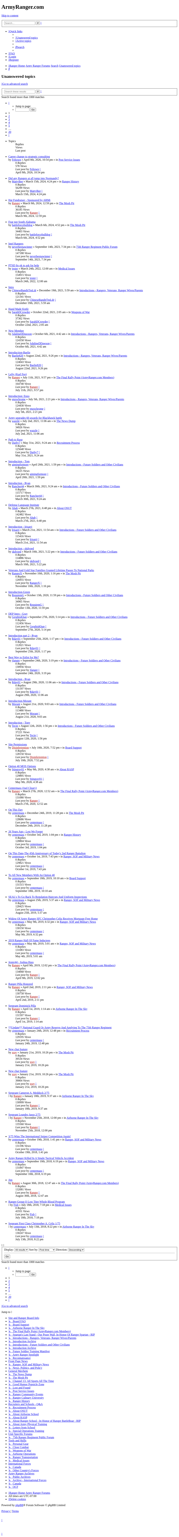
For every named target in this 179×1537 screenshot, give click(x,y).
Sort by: (42, 1249)
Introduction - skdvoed (21, 548)
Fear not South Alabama (21, 221)
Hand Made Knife (18, 308)
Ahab (15, 508)
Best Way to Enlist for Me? (23, 657)
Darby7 (16, 442)
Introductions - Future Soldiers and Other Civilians (94, 464)
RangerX (17, 573)
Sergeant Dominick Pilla (22, 1005)
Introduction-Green (19, 592)
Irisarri (16, 529)
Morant (16, 704)
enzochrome (19, 399)
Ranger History (70, 181)
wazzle (16, 421)
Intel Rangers (15, 243)
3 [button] (9, 119)
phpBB (19, 1505)
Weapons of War (80, 312)
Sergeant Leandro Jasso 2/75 (24, 1114)
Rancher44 (18, 486)
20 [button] (9, 131)
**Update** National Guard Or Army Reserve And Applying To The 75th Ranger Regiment (60, 1027)
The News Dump (66, 421)
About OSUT (64, 508)
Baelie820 (17, 355)
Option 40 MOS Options (22, 766)
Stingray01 (18, 769)
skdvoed (16, 551)
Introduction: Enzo (18, 396)
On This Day (15, 809)
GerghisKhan (19, 616)
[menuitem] (26, 37)
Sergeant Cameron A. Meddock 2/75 (28, 1092)
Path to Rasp (15, 439)
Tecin (15, 725)
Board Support (73, 747)
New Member (16, 330)
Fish (16, 1204)
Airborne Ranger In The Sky (71, 1008)
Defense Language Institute (23, 504)
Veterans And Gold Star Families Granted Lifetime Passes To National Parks (51, 570)
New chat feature (17, 1049)
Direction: (70, 1249)
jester (15, 268)
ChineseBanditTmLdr (24, 290)
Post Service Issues (69, 159)
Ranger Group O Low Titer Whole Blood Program (36, 1201)
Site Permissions (17, 744)
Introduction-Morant (19, 700)
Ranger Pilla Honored (20, 983)
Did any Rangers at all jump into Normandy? (33, 178)
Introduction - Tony (19, 722)
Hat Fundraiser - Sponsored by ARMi (29, 200)
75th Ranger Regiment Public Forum (96, 246)
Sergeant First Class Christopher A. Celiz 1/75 (34, 1223)
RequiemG (18, 595)
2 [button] (9, 116)
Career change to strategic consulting (29, 156)
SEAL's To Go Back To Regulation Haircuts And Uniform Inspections (47, 896)
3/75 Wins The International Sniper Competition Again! (39, 1136)
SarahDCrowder (21, 312)
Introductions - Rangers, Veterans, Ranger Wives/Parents (111, 290)
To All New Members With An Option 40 (31, 875)
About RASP (66, 769)
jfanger (16, 660)
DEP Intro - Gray (18, 613)
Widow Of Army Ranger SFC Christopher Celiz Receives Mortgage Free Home (53, 918)
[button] (8, 102)
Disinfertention (20, 747)
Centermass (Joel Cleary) (22, 787)
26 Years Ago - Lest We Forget (25, 831)
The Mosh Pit (66, 203)
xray (14, 1052)
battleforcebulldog (22, 225)
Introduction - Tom (19, 461)
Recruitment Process (68, 442)
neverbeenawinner (22, 246)
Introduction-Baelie (19, 352)
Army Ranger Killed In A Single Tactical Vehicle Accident (41, 1158)
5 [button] (9, 125)
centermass (18, 812)
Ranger (16, 203)
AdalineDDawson (22, 333)
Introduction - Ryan (19, 483)
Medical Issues (66, 268)
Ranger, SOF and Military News (81, 856)
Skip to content (9, 15)
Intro (11, 287)
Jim (10, 1179)
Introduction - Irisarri (20, 526)
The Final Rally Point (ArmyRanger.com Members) (85, 377)
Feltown (16, 159)
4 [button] (9, 122)
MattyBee (17, 181)
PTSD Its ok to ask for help (23, 265)
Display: (16, 1249)
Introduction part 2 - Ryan (22, 635)
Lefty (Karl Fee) (17, 374)
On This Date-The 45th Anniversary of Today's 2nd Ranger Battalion (47, 853)
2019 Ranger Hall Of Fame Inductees (29, 940)
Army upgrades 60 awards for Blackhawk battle (35, 417)
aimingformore (20, 464)
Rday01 (16, 638)
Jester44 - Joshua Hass (21, 962)
